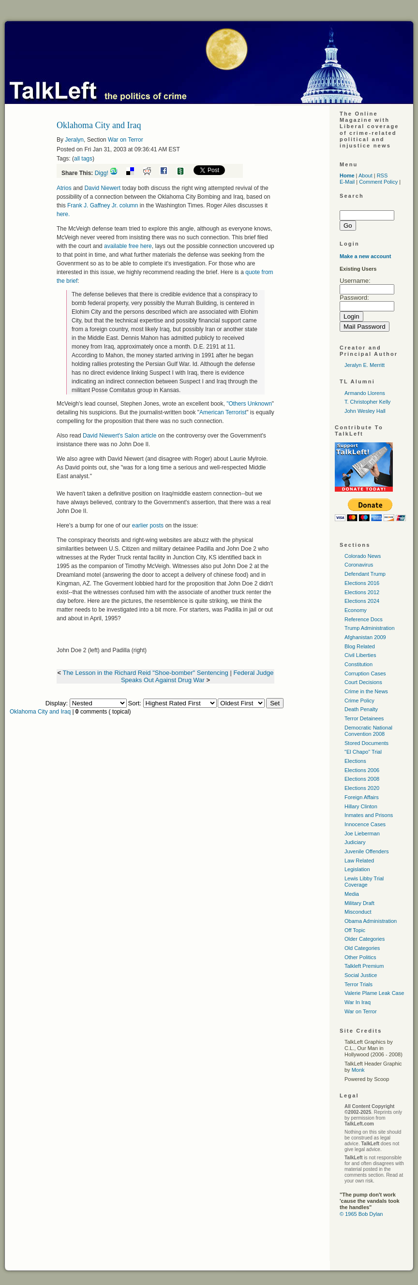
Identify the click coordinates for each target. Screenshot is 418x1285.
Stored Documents (366, 743)
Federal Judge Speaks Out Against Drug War (197, 676)
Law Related (359, 860)
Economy (355, 610)
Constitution (358, 664)
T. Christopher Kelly (367, 402)
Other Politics (360, 957)
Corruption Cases (365, 673)
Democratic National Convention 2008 (368, 731)
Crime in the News (366, 691)
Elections (355, 761)
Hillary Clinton (360, 806)
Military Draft (359, 903)
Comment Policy (378, 182)
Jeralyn (74, 139)
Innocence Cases (365, 824)
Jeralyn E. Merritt (364, 365)
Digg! (101, 173)
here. (63, 214)
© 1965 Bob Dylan (361, 1214)
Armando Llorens (364, 393)
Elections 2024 (361, 601)
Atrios (64, 188)
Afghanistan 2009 (365, 637)
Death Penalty (361, 709)
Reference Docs (363, 619)
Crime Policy (359, 700)
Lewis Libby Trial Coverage (364, 882)
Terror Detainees (364, 718)
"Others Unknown (249, 403)
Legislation (357, 869)
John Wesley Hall (365, 411)
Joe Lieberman (362, 833)
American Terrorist (222, 412)
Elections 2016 (361, 583)
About (365, 175)
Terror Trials (358, 984)
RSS (382, 175)
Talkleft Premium (364, 966)
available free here (128, 246)
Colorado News (362, 556)
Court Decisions (363, 682)
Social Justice (360, 975)
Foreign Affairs (361, 797)
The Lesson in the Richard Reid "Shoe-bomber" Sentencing (145, 672)
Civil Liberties (360, 655)
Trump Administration (369, 628)
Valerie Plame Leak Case (374, 993)
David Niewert (103, 188)
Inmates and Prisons (368, 815)
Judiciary (354, 842)
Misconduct (358, 912)
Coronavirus (358, 565)
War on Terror (125, 139)
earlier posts (147, 525)
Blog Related (359, 646)
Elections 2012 (361, 592)
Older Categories (364, 939)
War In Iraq (357, 1002)
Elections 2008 (361, 779)
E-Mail (347, 182)
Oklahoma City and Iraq (40, 711)
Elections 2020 (361, 788)
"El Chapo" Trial (363, 752)
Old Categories (362, 948)
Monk (358, 1070)
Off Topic (354, 930)
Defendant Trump (365, 574)
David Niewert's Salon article (120, 435)
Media (351, 894)
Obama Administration (370, 921)
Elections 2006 (361, 770)
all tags (83, 158)
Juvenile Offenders (366, 851)
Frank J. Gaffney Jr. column (103, 205)
